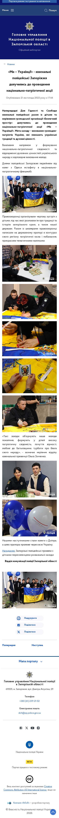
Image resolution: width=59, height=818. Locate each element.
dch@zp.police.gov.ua (30, 713)
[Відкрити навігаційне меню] (12, 10)
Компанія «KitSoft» (21, 803)
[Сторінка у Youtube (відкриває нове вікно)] (32, 728)
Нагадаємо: (8, 551)
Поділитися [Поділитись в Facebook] (29, 625)
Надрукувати (30, 618)
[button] (29, 661)
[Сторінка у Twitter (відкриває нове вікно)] (26, 728)
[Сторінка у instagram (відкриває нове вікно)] (38, 728)
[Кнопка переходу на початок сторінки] (53, 812)
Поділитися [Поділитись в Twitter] (29, 632)
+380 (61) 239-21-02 (30, 701)
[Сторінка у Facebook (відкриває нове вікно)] (21, 728)
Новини (11, 64)
